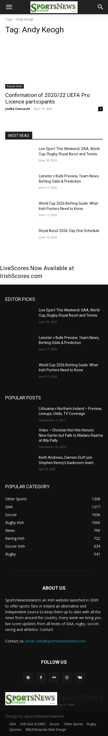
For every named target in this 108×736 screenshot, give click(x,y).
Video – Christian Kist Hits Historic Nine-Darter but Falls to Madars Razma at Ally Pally (71, 435)
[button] (9, 7)
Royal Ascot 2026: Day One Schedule (69, 231)
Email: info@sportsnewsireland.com (55, 641)
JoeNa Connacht (17, 109)
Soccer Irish (14, 86)
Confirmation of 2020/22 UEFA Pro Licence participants (47, 98)
